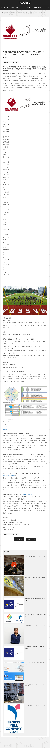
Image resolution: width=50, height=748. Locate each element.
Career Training (26, 7)
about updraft (14, 7)
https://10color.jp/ (27, 494)
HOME (6, 7)
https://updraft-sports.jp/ (9, 475)
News (5, 57)
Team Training (37, 7)
